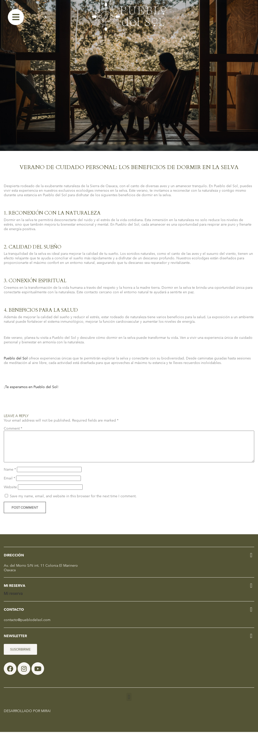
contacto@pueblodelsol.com (27, 626)
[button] (128, 703)
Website (10, 493)
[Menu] (16, 17)
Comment (13, 428)
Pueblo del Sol (16, 358)
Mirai (46, 717)
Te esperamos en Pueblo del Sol (31, 387)
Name (10, 475)
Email (9, 484)
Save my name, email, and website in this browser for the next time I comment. (73, 502)
